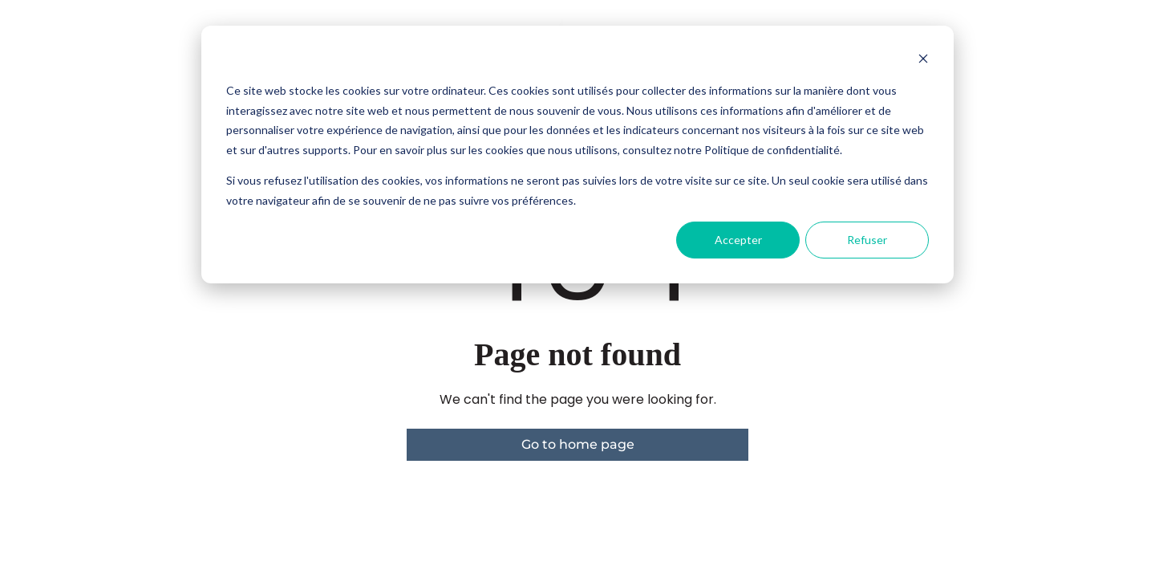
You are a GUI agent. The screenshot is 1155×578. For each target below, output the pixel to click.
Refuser (867, 239)
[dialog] (577, 154)
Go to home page (577, 444)
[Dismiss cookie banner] (923, 61)
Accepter (738, 239)
